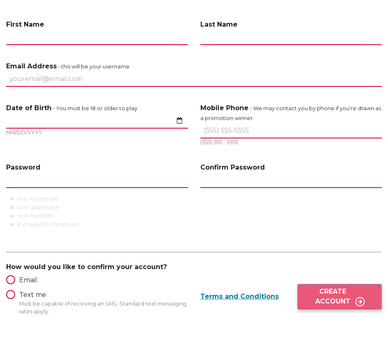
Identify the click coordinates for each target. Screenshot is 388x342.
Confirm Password (232, 167)
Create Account (332, 296)
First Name (25, 24)
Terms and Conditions (239, 296)
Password (23, 167)
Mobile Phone (290, 112)
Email (21, 279)
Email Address (68, 66)
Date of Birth (71, 108)
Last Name (219, 24)
